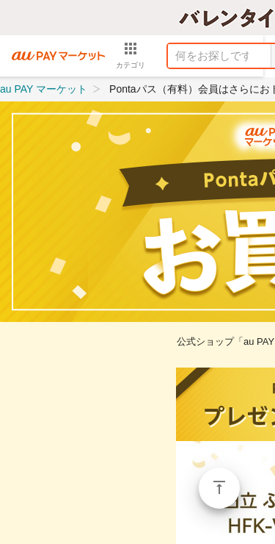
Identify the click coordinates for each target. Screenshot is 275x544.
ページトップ (219, 488)
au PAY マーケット (43, 89)
